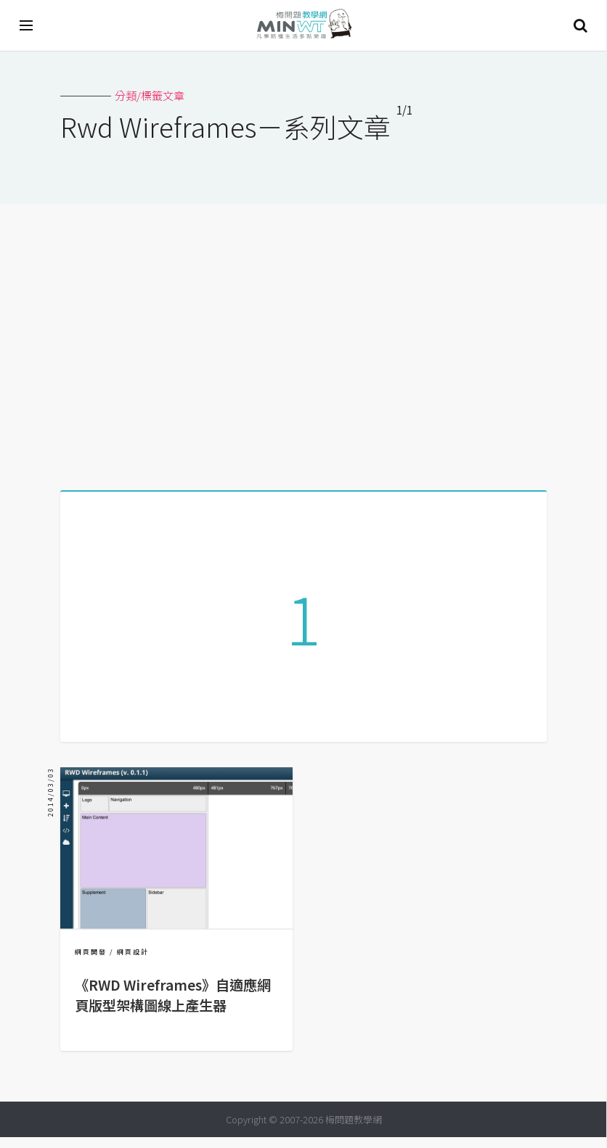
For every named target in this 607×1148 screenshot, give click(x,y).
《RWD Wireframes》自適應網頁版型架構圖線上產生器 (173, 1006)
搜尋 (580, 25)
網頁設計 (133, 962)
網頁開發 (91, 962)
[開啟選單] (27, 25)
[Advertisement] (303, 341)
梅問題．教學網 (303, 26)
